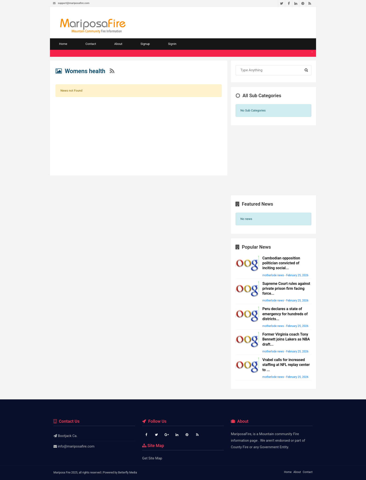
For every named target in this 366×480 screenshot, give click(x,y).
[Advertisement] (139, 133)
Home (63, 44)
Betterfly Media (127, 472)
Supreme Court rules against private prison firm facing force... (286, 288)
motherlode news (273, 275)
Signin (172, 44)
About (118, 44)
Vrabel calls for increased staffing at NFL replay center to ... (286, 365)
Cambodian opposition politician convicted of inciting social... (281, 263)
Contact (90, 44)
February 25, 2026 (297, 275)
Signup (145, 44)
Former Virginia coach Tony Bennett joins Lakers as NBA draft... (286, 339)
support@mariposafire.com (73, 3)
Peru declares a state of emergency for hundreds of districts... (285, 314)
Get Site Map (152, 458)
